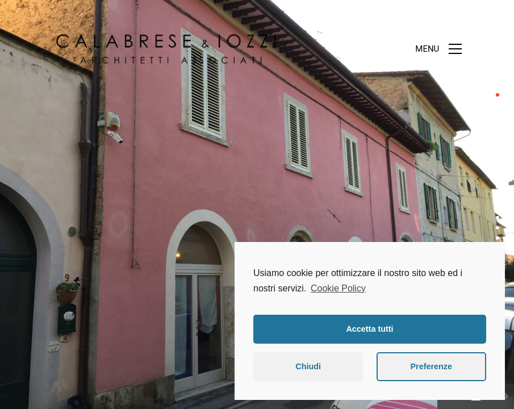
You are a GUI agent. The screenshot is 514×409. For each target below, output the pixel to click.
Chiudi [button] (308, 366)
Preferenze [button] (431, 366)
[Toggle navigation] (438, 49)
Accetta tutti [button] (369, 328)
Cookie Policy (338, 288)
